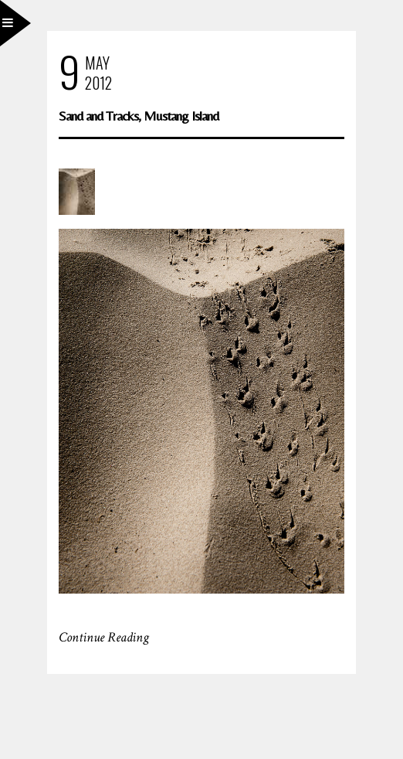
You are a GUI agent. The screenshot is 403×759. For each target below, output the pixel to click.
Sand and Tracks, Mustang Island (138, 115)
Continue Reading (104, 637)
